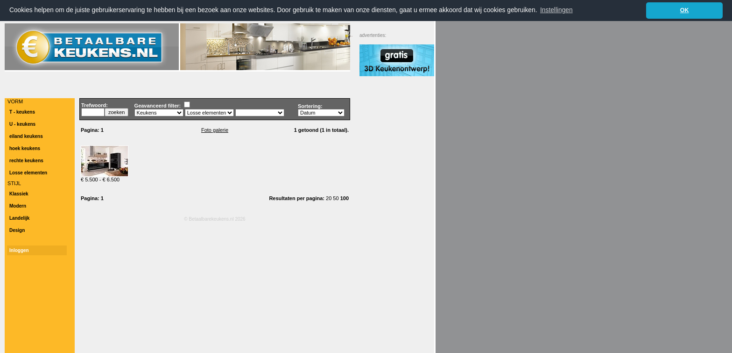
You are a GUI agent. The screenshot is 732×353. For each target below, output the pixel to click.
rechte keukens (26, 160)
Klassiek (18, 193)
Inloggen (19, 249)
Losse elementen (28, 172)
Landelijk (19, 217)
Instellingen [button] (556, 10)
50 (336, 198)
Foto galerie (214, 129)
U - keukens (22, 123)
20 (329, 198)
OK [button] (684, 10)
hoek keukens (24, 148)
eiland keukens (26, 135)
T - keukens (22, 111)
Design (17, 229)
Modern (17, 205)
